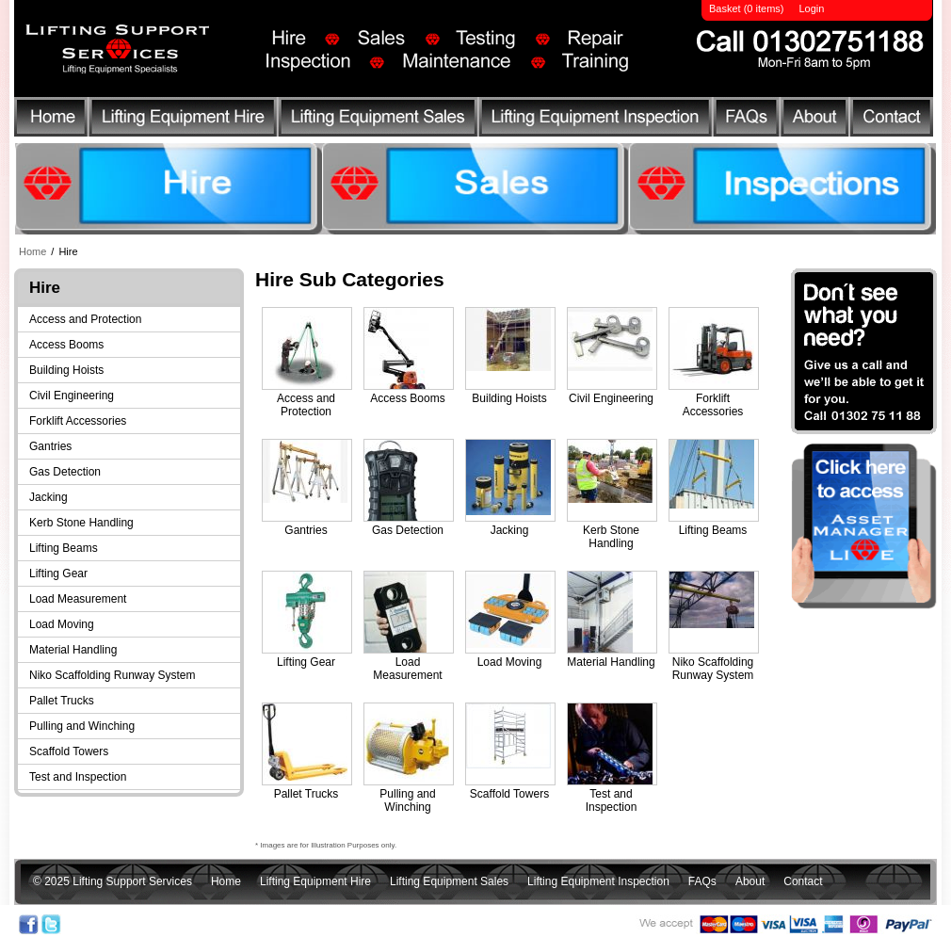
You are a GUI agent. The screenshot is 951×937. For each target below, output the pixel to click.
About (816, 120)
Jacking (48, 497)
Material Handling (73, 649)
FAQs (749, 120)
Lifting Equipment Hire (182, 120)
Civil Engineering (71, 395)
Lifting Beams (63, 548)
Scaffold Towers (68, 751)
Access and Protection (85, 319)
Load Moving (61, 624)
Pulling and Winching (82, 726)
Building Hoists (66, 370)
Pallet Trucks (61, 700)
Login (811, 8)
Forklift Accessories (77, 421)
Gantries (50, 446)
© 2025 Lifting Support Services (112, 881)
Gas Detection (65, 471)
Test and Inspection (77, 777)
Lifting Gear (58, 573)
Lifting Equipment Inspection (599, 120)
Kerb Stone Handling (81, 522)
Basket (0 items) (746, 8)
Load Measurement (77, 599)
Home (50, 120)
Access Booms (66, 344)
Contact (888, 120)
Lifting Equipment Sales (379, 120)
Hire (67, 251)
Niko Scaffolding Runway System (112, 675)
